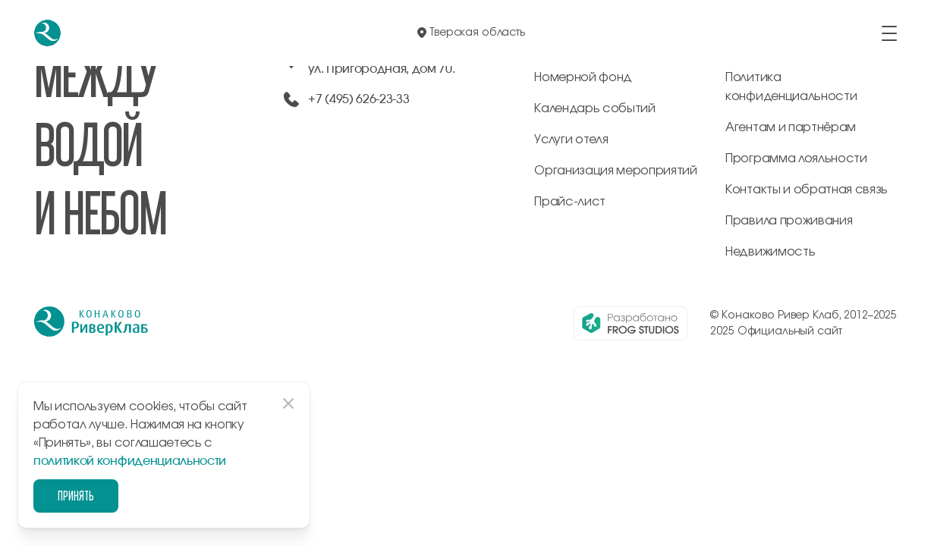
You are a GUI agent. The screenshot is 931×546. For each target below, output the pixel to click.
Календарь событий (595, 108)
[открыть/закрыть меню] (889, 33)
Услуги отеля (571, 139)
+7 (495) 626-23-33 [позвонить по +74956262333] (358, 99)
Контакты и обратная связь (806, 190)
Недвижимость (770, 252)
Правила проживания (788, 221)
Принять (76, 495)
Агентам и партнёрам (790, 127)
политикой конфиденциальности (129, 461)
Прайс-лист (569, 202)
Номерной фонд (583, 77)
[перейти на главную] (47, 33)
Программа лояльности (796, 158)
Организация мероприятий (615, 171)
